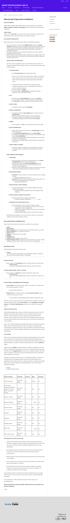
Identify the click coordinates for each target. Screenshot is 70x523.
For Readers (51, 19)
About (3, 7)
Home (5, 15)
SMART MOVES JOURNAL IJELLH (15, 5)
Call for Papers (26, 7)
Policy (16, 10)
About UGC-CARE (25, 10)
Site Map (8, 504)
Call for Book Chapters (8, 10)
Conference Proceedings (37, 7)
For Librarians (52, 23)
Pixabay (8, 367)
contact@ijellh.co (8, 481)
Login (67, 1)
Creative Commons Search (13, 369)
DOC (5, 489)
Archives (10, 7)
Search (65, 7)
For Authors (17, 7)
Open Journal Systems (54, 29)
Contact (34, 10)
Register (62, 1)
